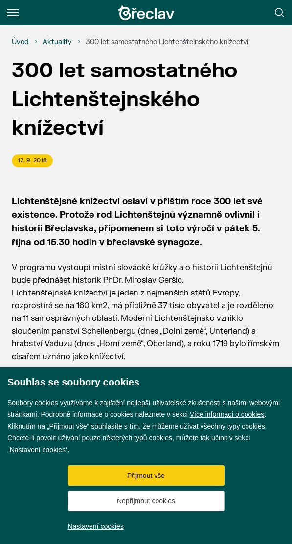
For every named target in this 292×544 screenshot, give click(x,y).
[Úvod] (20, 42)
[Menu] (12, 12)
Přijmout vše (146, 475)
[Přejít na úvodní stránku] (146, 12)
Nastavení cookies (96, 526)
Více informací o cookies (227, 414)
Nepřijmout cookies (146, 501)
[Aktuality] (57, 42)
